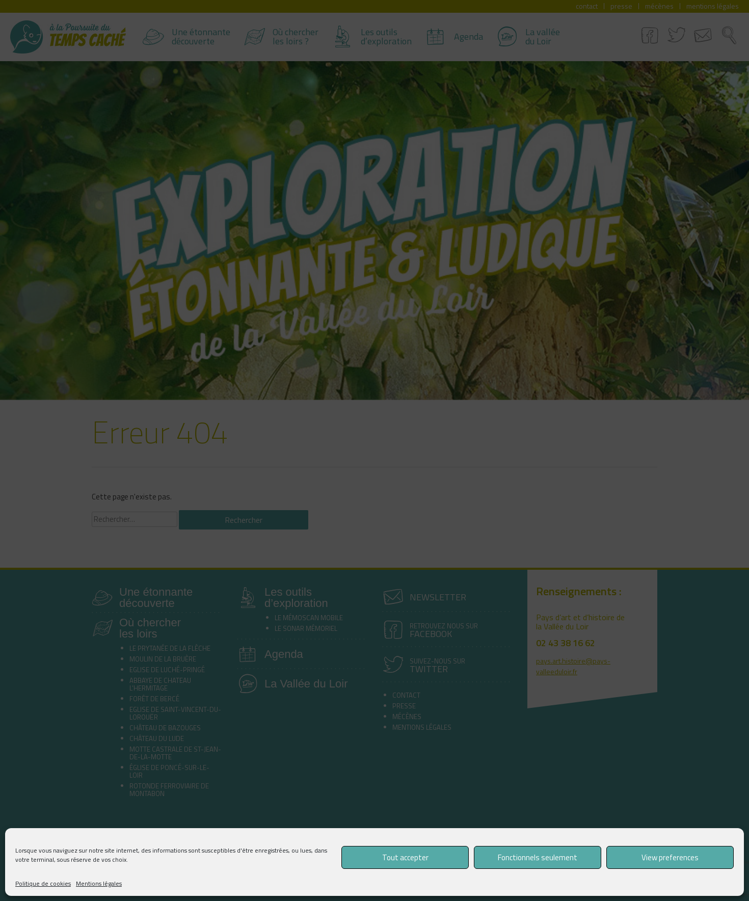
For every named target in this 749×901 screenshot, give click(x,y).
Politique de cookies (43, 883)
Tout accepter (405, 857)
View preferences (670, 857)
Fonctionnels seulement (537, 857)
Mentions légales (99, 883)
